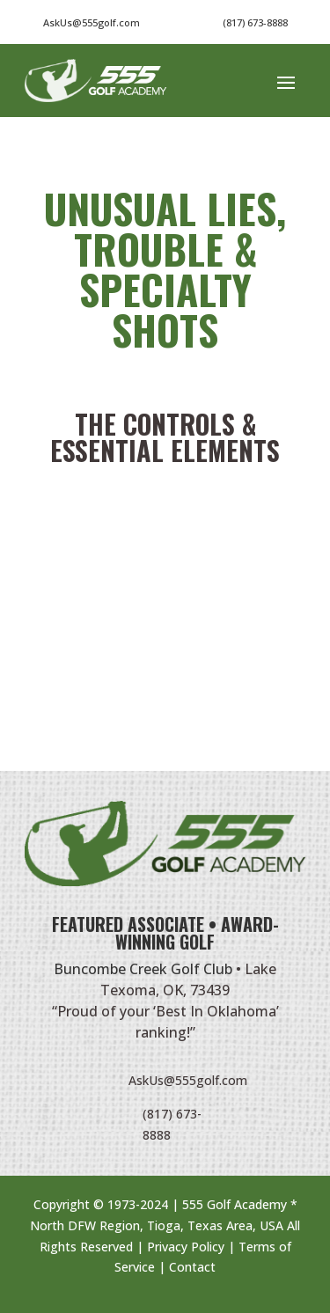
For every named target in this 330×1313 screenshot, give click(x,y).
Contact (192, 1266)
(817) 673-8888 (255, 22)
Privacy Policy (185, 1246)
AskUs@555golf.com (187, 1080)
